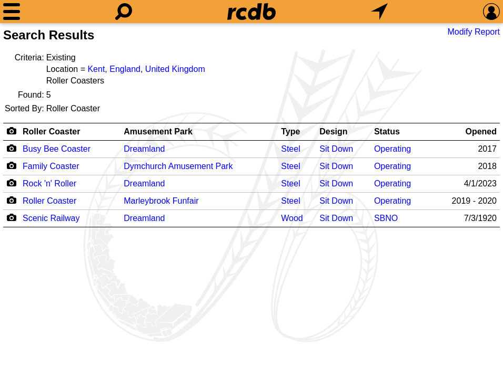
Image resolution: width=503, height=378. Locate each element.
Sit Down (336, 148)
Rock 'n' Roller (49, 183)
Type (290, 131)
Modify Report (473, 31)
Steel (290, 148)
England (124, 69)
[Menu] (11, 11)
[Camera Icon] (11, 148)
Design (333, 131)
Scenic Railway (51, 218)
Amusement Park (158, 131)
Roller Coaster (51, 131)
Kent (96, 69)
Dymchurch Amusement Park (178, 166)
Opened (481, 131)
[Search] (123, 11)
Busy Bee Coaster (56, 148)
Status (387, 131)
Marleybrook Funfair (161, 200)
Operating (392, 148)
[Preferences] (491, 11)
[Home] (251, 11)
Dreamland (144, 148)
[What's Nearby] (379, 11)
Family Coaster (51, 166)
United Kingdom (175, 69)
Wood (292, 218)
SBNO (386, 218)
